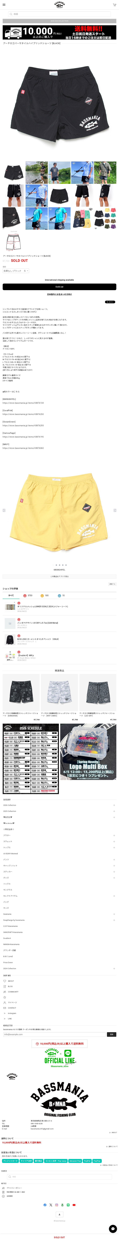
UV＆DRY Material (10, 854)
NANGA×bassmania (11, 944)
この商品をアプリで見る (59, 576)
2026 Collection (9, 805)
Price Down (8, 962)
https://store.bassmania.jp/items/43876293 (23, 425)
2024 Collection (9, 969)
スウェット (7, 841)
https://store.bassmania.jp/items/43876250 (23, 414)
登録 (111, 1034)
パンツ (6, 860)
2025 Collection (9, 811)
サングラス (7, 890)
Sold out (59, 287)
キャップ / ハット (10, 866)
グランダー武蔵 (9, 950)
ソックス (6, 884)
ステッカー (7, 872)
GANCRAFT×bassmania (12, 932)
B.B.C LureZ (8, 956)
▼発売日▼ (7, 817)
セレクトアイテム (10, 896)
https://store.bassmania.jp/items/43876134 (23, 403)
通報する (112, 584)
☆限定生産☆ (8, 829)
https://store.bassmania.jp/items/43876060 (23, 448)
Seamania (7, 914)
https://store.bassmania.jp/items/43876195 (23, 437)
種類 (4, 267)
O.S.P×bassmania (10, 926)
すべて (11, 595)
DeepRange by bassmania (14, 920)
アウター (6, 835)
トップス (6, 848)
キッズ (6, 908)
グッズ (6, 878)
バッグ (6, 902)
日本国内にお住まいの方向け (59, 294)
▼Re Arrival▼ (9, 823)
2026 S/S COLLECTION (59, 21)
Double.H (7, 938)
